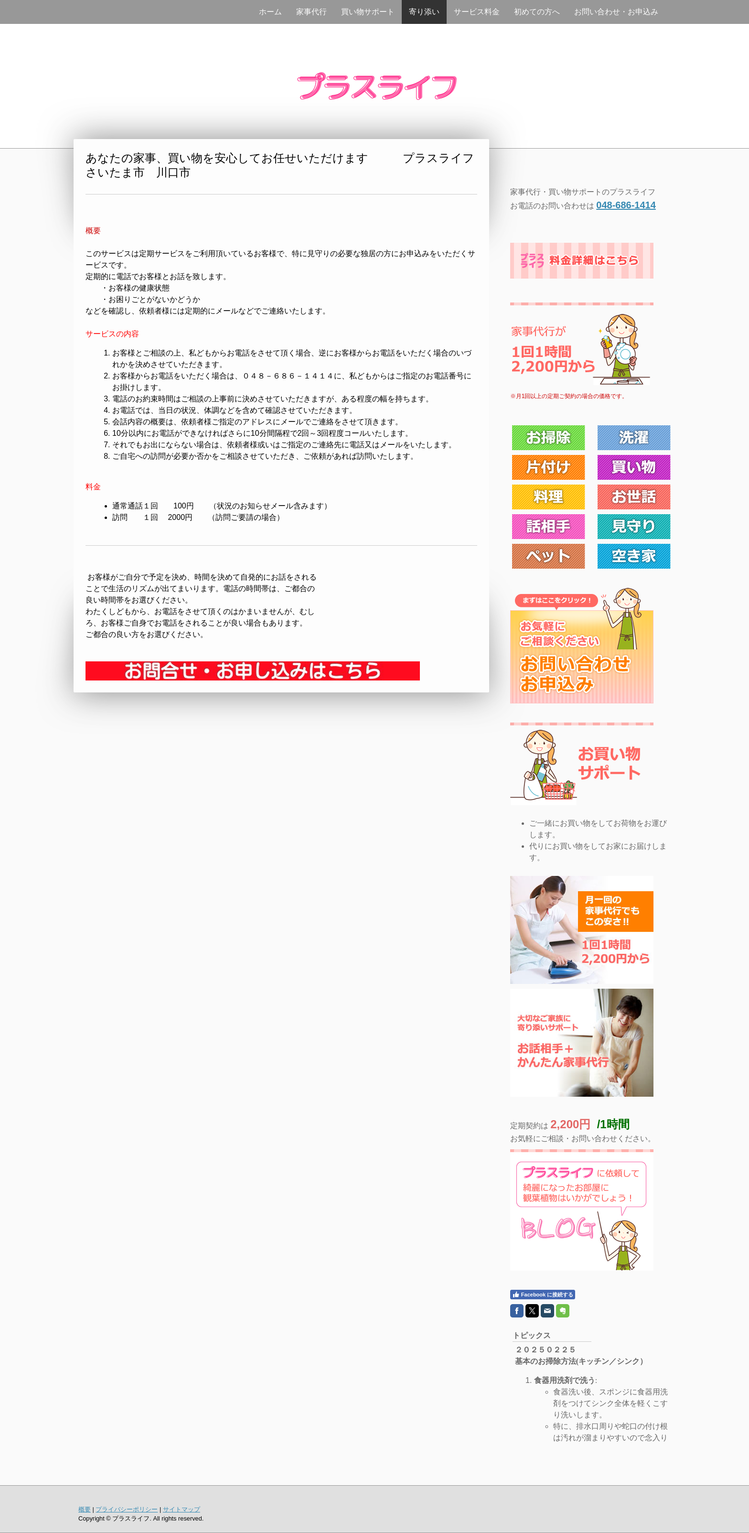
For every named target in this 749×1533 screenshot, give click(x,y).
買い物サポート (368, 12)
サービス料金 (477, 12)
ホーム (270, 12)
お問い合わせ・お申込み (616, 12)
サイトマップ (181, 1509)
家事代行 (311, 12)
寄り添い (424, 12)
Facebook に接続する (542, 1294)
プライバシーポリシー (127, 1509)
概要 (84, 1509)
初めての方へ (537, 12)
